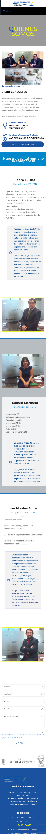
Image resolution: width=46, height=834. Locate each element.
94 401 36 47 (24, 825)
